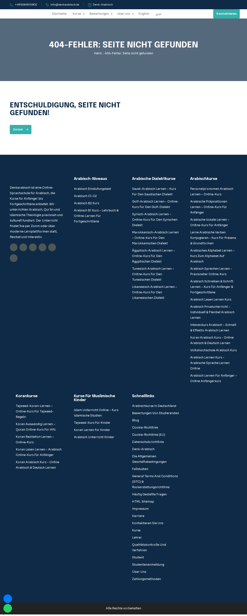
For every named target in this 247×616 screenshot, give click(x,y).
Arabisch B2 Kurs (86, 204)
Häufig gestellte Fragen (149, 496)
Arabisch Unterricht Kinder (94, 439)
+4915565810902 (26, 4)
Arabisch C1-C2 (85, 197)
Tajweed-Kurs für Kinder (92, 424)
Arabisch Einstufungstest (92, 190)
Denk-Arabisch (105, 4)
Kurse (77, 14)
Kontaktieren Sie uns (147, 525)
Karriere (138, 517)
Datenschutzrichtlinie (148, 443)
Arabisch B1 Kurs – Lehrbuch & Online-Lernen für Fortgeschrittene (96, 217)
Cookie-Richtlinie (145, 429)
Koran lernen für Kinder (92, 432)
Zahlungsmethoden (146, 580)
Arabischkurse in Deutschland (154, 407)
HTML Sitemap (143, 503)
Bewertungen (99, 14)
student (138, 559)
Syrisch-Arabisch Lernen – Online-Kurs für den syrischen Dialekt (154, 221)
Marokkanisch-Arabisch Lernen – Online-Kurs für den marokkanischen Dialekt (155, 239)
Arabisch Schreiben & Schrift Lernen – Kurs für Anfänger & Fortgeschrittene (211, 288)
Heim (98, 54)
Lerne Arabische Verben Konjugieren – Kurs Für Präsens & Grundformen (213, 239)
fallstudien (140, 470)
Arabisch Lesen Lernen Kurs (210, 301)
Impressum (140, 510)
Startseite (59, 14)
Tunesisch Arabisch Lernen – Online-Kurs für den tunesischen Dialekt (153, 275)
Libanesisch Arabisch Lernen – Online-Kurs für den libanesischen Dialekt (154, 293)
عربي (158, 14)
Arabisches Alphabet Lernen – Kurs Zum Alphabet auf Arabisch (212, 257)
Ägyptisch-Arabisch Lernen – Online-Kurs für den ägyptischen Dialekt (153, 257)
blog (135, 422)
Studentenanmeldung (148, 566)
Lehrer (137, 539)
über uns (123, 14)
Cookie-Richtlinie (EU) (148, 436)
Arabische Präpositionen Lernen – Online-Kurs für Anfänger (208, 208)
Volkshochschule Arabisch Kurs (213, 351)
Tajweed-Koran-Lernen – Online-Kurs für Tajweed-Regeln (35, 413)
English (143, 14)
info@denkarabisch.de (66, 4)
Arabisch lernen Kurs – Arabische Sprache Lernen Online (210, 364)
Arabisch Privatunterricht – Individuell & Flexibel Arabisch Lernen (212, 313)
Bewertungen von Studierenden (155, 415)
